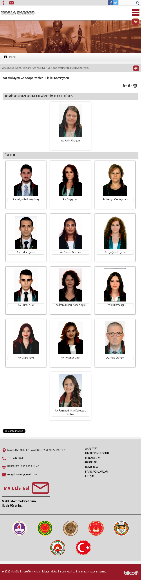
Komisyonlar (22, 68)
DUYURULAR (92, 467)
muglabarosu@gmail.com (22, 474)
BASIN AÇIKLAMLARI (96, 472)
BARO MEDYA (92, 458)
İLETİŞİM (89, 476)
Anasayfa (7, 68)
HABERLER (91, 462)
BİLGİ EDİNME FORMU (97, 453)
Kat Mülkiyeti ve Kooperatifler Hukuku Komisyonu (60, 68)
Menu (10, 57)
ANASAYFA (91, 449)
